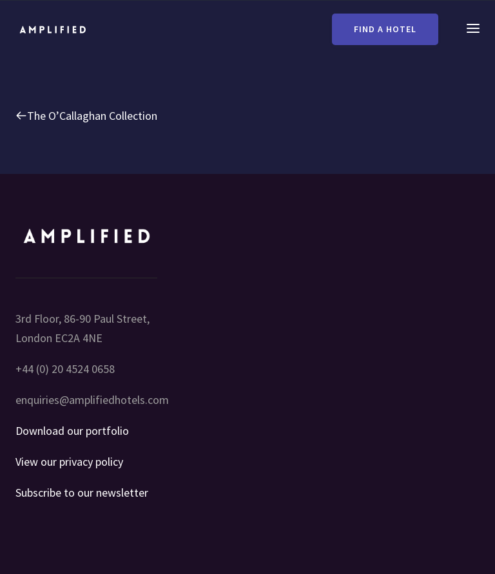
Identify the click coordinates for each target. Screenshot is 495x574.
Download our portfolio (72, 430)
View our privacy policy (69, 461)
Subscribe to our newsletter (81, 492)
